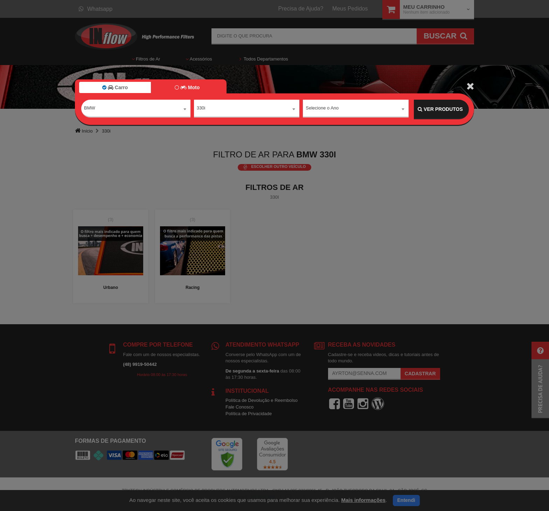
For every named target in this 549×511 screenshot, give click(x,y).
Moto (187, 87)
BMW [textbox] (89, 109)
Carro (115, 87)
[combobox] (135, 109)
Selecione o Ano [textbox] (322, 109)
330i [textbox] (201, 109)
